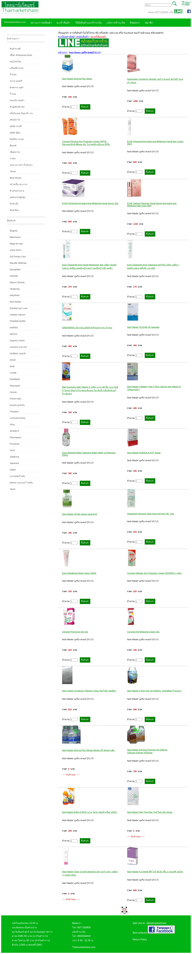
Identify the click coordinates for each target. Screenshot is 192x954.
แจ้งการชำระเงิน (115, 22)
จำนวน (69, 106)
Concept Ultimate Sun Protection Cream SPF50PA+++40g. (154, 573)
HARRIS (14, 327)
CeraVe (13, 392)
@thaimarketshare (156, 923)
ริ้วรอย (13, 94)
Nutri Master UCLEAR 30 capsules (143, 327)
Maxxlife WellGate (18, 263)
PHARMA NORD (17, 321)
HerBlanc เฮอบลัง (18, 353)
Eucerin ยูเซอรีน (17, 405)
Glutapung (15, 289)
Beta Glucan (15, 178)
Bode (12, 366)
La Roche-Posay (17, 418)
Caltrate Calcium (17, 314)
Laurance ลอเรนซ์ (18, 347)
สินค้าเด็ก (14, 203)
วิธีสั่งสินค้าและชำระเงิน (88, 22)
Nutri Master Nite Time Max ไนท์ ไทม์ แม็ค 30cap (150, 812)
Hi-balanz (14, 411)
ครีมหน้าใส (15, 120)
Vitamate (14, 276)
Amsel (13, 360)
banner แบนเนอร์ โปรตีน (21, 482)
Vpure (12, 489)
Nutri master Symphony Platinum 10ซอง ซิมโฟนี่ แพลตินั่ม (89, 691)
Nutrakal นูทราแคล (18, 308)
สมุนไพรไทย (15, 61)
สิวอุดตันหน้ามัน (17, 107)
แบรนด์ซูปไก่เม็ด (17, 476)
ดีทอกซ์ (13, 145)
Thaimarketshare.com (15, 22)
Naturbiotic (15, 295)
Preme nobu (15, 398)
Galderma (14, 457)
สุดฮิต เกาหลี (16, 126)
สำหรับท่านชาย (17, 191)
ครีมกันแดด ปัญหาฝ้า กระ (21, 113)
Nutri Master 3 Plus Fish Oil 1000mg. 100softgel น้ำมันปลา (154, 691)
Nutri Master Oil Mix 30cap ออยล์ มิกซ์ (79, 514)
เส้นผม (13, 171)
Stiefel (13, 470)
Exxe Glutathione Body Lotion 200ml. (79, 573)
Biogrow (13, 231)
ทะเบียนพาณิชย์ (66, 36)
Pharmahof (15, 386)
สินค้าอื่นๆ (14, 210)
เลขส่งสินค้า (82, 36)
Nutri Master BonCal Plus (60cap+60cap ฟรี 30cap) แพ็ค (88, 750)
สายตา (13, 158)
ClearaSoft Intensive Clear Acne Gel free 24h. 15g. (150, 514)
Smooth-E (14, 431)
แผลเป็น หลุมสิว (17, 100)
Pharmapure (15, 437)
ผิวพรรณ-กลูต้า (17, 87)
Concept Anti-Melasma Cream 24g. (143, 632)
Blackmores (15, 237)
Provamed (14, 444)
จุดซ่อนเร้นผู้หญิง (17, 197)
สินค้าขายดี (15, 48)
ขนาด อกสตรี (16, 81)
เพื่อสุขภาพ (15, 152)
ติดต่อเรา (135, 22)
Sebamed (14, 463)
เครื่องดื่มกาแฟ (16, 68)
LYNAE (13, 373)
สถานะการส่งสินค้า (41, 22)
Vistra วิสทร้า (16, 250)
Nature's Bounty (17, 282)
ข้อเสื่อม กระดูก (17, 139)
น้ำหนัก (13, 74)
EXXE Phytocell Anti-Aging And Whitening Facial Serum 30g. (90, 203)
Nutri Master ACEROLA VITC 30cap (143, 453)
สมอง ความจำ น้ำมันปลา (21, 165)
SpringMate (15, 269)
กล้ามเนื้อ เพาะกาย (18, 184)
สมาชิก (149, 22)
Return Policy (140, 939)
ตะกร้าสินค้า (63, 22)
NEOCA (13, 334)
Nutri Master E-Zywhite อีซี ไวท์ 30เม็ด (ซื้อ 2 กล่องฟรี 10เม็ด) (155, 871)
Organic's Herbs (17, 340)
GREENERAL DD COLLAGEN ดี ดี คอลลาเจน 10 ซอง (87, 327)
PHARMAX (15, 379)
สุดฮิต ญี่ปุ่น (15, 132)
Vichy (12, 424)
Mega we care (16, 243)
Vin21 (12, 450)
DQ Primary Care (18, 256)
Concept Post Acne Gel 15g (75, 632)
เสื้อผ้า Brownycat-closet (21, 55)
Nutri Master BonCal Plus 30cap (77, 79)
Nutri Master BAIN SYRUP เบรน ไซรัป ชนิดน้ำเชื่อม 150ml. (89, 812)
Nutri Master (15, 302)
